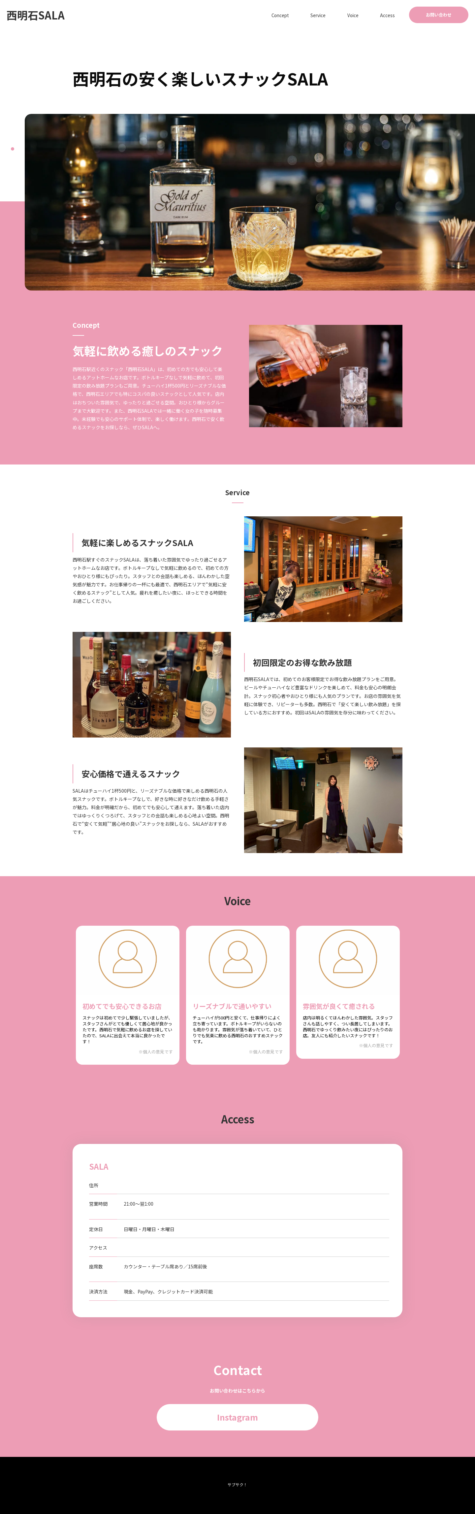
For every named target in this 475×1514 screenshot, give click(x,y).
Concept (313, 15)
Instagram (237, 1417)
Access (393, 15)
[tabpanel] (250, 202)
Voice (368, 15)
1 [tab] (12, 149)
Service (342, 15)
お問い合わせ (439, 15)
